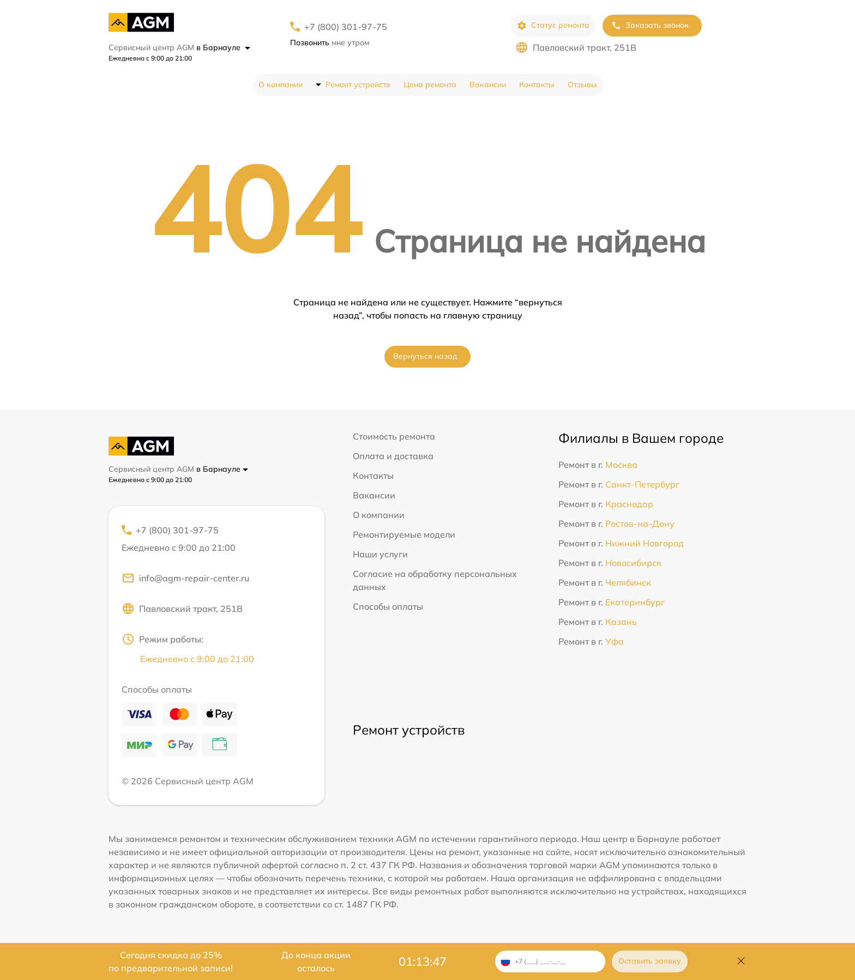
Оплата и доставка (393, 455)
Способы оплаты (388, 606)
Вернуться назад (425, 356)
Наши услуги (380, 554)
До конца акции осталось (316, 961)
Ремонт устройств (358, 84)
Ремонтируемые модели (404, 534)
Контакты (537, 84)
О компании (280, 84)
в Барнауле (223, 47)
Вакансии (487, 84)
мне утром (329, 42)
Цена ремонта (430, 84)
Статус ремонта (553, 25)
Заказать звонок (650, 25)
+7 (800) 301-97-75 (345, 26)
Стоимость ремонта (394, 436)
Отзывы (582, 84)
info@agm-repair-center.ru (185, 578)
